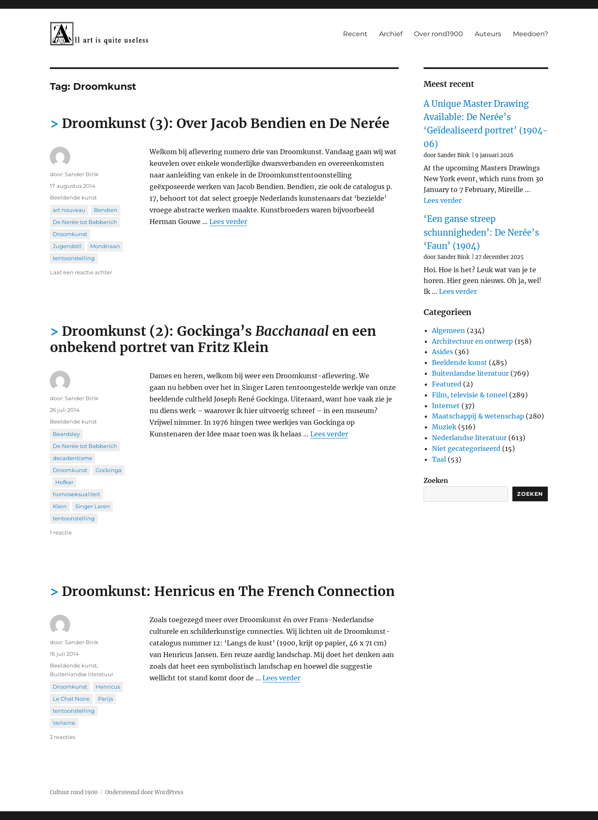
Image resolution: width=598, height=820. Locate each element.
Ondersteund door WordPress (144, 792)
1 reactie (61, 532)
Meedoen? (530, 34)
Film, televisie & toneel (469, 395)
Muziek (444, 427)
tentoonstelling (74, 258)
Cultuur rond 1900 (74, 792)
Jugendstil (67, 246)
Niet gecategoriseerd (466, 448)
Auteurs (488, 34)
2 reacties (62, 737)
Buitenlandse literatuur (81, 674)
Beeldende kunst (73, 197)
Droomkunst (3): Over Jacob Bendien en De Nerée (226, 123)
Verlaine (64, 722)
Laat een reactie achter (81, 272)
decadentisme (72, 458)
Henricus (108, 686)
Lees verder (228, 221)
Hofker (64, 482)
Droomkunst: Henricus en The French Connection (228, 591)
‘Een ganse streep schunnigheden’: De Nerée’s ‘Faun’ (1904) (481, 232)
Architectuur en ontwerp (472, 341)
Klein (60, 506)
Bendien (106, 210)
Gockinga (109, 470)
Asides (442, 351)
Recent (355, 34)
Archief (390, 34)
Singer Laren (92, 506)
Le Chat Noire (71, 698)
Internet (446, 405)
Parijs (105, 698)
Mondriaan (105, 246)
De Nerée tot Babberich (85, 222)
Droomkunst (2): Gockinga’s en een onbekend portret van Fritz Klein (213, 339)
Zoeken (436, 480)
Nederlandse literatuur (469, 437)
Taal (439, 459)
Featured (446, 384)
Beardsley (66, 434)
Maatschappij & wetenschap (478, 416)
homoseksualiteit (76, 494)
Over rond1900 (438, 34)
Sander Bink (81, 174)
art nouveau (69, 210)
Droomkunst (70, 234)
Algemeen (448, 330)
